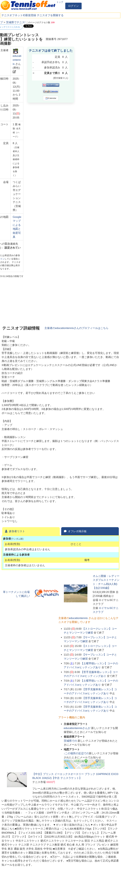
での (71, 740)
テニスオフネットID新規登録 (18, 15)
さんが (77, 728)
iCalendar (50, 98)
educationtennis (17, 59)
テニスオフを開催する (50, 15)
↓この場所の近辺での (76, 753)
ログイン (73, 5)
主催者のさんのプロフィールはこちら (76, 328)
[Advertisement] (95, 40)
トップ (59, 2)
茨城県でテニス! (15, 22)
